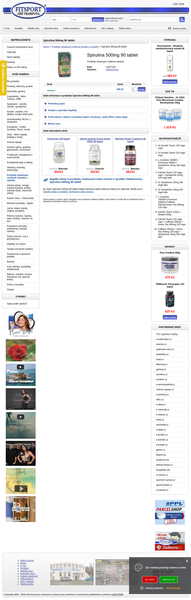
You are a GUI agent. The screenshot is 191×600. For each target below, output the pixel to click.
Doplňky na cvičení (16, 244)
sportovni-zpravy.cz (165, 480)
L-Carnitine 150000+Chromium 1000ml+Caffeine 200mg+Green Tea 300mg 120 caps (171, 202)
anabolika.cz (162, 354)
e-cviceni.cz (162, 475)
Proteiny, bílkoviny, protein (20, 86)
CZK (175, 4)
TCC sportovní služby (167, 334)
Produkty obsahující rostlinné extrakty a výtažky (75, 46)
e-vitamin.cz (162, 414)
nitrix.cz (160, 399)
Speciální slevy (51, 28)
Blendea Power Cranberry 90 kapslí (130, 140)
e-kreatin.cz (162, 444)
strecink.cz (161, 344)
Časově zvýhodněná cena (20, 47)
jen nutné (149, 579)
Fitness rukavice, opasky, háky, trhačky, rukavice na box (19, 218)
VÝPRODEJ (170, 40)
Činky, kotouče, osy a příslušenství (17, 237)
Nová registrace (111, 21)
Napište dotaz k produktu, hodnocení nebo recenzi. (68, 191)
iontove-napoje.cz (165, 389)
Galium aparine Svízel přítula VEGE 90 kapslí (95, 140)
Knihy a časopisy (15, 284)
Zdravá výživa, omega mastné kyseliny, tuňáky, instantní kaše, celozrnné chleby (19, 189)
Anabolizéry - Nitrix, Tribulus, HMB (16, 97)
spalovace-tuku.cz (165, 349)
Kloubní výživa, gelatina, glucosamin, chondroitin (19, 148)
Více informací (173, 588)
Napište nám (33, 28)
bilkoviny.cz (161, 364)
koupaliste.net (163, 470)
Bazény (10, 261)
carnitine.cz (161, 374)
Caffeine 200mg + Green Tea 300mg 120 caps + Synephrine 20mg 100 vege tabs (171, 233)
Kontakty (19, 28)
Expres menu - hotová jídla (20, 198)
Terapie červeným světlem (20, 249)
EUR (181, 4)
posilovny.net (162, 460)
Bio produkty (13, 81)
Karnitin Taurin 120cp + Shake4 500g (169, 213)
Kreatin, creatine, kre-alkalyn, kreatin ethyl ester (20, 113)
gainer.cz (160, 450)
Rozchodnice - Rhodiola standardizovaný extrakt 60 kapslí (170, 48)
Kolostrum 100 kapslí (58, 139)
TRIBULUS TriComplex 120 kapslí (170, 285)
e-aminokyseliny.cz (165, 384)
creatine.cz (161, 379)
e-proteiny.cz (162, 394)
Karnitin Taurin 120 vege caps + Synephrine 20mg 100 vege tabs (170, 175)
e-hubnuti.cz (162, 490)
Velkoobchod (90, 28)
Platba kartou (125, 28)
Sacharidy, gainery (16, 91)
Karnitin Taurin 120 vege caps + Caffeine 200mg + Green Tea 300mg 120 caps (172, 222)
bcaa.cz (160, 359)
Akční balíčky (13, 57)
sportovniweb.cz (164, 485)
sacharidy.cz (162, 424)
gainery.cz (161, 369)
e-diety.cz (160, 404)
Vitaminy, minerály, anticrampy (16, 168)
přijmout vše (169, 579)
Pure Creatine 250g (170, 252)
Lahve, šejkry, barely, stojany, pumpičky (17, 209)
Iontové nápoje (14, 142)
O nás (7, 28)
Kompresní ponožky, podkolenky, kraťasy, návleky (17, 229)
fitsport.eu (161, 455)
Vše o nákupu (107, 28)
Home (46, 46)
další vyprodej (170, 82)
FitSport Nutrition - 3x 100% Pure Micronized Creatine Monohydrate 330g (169, 100)
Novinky (11, 62)
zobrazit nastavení (154, 588)
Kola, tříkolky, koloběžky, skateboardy (19, 268)
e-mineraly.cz (162, 409)
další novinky (170, 317)
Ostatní (10, 289)
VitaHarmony (112, 69)
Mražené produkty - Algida (20, 203)
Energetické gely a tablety (19, 162)
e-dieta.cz (161, 429)
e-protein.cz (162, 434)
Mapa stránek (27, 560)
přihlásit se (98, 19)
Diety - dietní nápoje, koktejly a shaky (17, 135)
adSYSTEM (117, 594)
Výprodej (11, 52)
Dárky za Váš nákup (17, 67)
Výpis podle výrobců (17, 303)
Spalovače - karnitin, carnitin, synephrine (17, 105)
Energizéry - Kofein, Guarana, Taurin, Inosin (18, 128)
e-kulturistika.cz (164, 339)
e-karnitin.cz (162, 439)
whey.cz (160, 419)
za (180, 28)
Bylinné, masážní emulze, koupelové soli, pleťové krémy (19, 277)
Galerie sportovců (71, 28)
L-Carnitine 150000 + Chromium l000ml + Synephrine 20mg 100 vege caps (171, 164)
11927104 (111, 67)
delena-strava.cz (164, 465)
